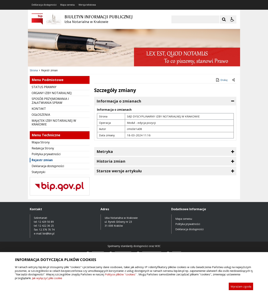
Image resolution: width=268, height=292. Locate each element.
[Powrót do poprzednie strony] (233, 80)
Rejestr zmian (42, 160)
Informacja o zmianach (119, 101)
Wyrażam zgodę (241, 286)
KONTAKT (39, 109)
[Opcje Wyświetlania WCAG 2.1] (232, 19)
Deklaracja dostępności (44, 5)
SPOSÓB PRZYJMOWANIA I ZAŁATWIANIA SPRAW (50, 101)
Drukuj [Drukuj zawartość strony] (221, 80)
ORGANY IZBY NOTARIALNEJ (52, 93)
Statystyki (38, 172)
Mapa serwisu (67, 5)
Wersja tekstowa (87, 5)
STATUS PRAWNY (44, 87)
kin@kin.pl (48, 233)
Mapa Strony (41, 142)
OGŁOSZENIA (41, 115)
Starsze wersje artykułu (119, 170)
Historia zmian (111, 161)
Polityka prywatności (46, 154)
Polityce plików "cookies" (120, 274)
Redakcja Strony (43, 148)
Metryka (105, 151)
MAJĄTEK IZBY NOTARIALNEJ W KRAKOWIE (54, 123)
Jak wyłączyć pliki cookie (47, 278)
